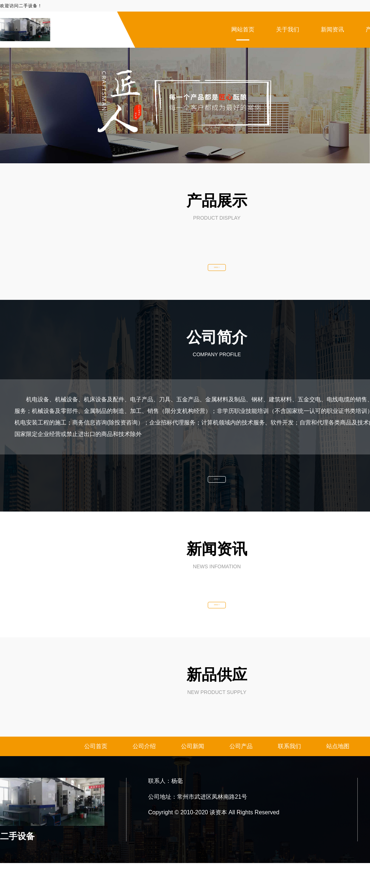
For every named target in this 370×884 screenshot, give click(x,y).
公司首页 (95, 767)
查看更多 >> (217, 271)
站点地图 (337, 767)
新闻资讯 (332, 29)
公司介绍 (144, 767)
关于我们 (287, 29)
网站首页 (242, 29)
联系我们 (289, 767)
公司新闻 (192, 767)
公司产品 (241, 767)
